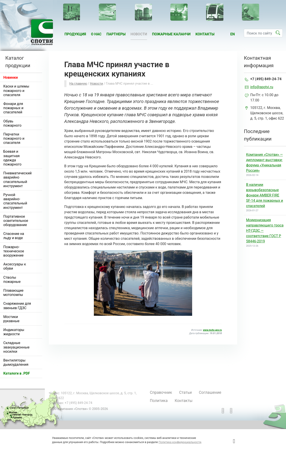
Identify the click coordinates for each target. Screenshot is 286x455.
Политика (158, 400)
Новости (139, 34)
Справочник (161, 392)
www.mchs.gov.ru (212, 330)
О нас (96, 34)
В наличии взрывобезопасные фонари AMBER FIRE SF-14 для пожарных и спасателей (264, 195)
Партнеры (116, 34)
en (232, 34)
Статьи (185, 392)
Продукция (75, 34)
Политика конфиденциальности (180, 442)
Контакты (204, 34)
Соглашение (210, 392)
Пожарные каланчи (171, 34)
